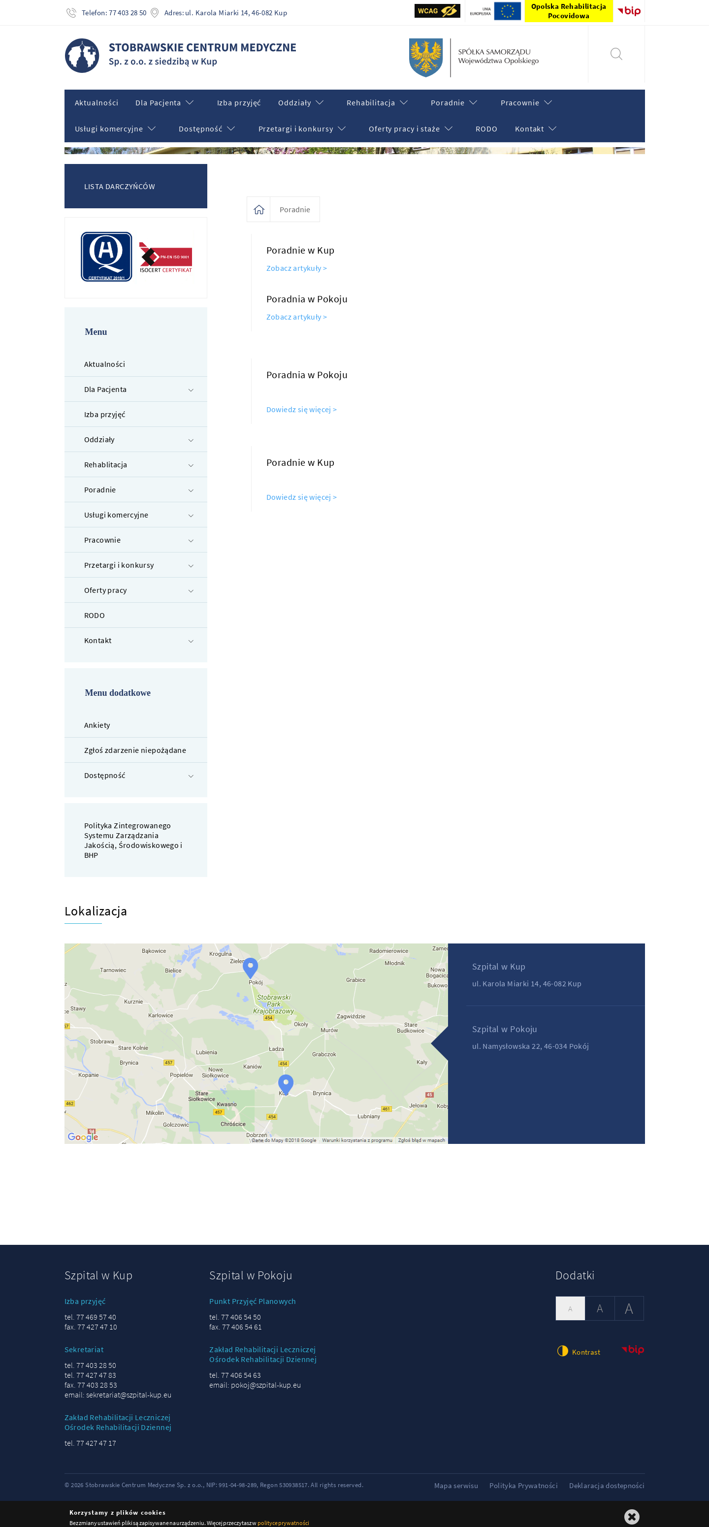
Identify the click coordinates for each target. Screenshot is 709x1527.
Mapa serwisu (456, 1478)
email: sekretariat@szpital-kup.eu (117, 1388)
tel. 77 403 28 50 (90, 1358)
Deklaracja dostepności (607, 1478)
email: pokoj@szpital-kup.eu (255, 1378)
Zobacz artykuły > (296, 261)
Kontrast (577, 1344)
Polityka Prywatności (523, 1478)
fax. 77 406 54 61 (235, 1320)
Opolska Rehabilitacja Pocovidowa (569, 10)
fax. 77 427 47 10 (90, 1320)
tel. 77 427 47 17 (90, 1436)
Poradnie (295, 202)
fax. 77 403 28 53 (90, 1378)
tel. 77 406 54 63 (235, 1368)
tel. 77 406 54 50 (235, 1310)
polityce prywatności (283, 1516)
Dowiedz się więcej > (301, 402)
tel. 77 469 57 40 (90, 1310)
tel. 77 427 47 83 (90, 1368)
